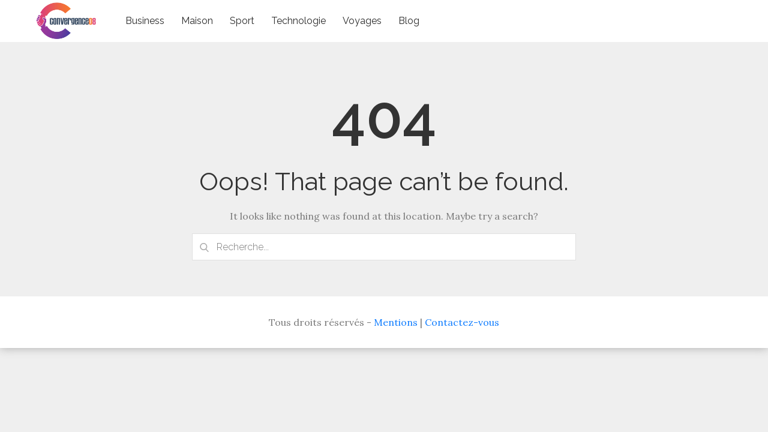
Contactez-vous (462, 322)
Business (144, 20)
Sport (242, 20)
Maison (197, 20)
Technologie (298, 20)
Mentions (396, 322)
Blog (408, 20)
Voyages (362, 20)
